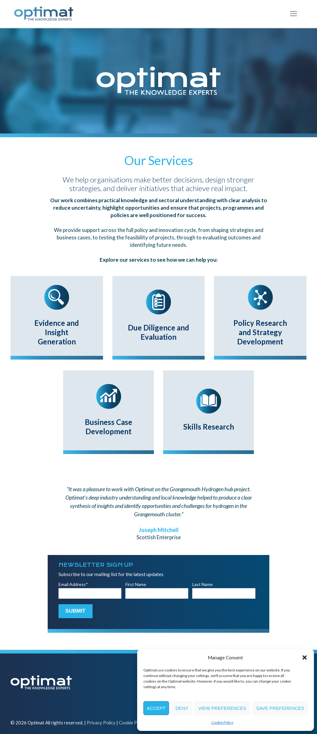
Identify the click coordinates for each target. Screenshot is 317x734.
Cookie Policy (222, 722)
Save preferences (280, 708)
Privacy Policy (101, 722)
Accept (156, 708)
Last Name (202, 584)
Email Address (73, 584)
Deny (182, 708)
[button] (305, 657)
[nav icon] (293, 14)
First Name (135, 584)
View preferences (222, 708)
